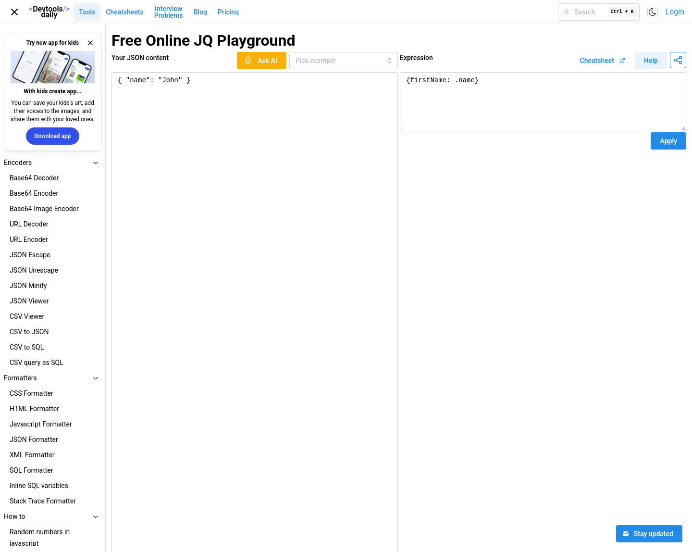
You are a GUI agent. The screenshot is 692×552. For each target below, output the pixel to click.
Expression (416, 58)
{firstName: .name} (543, 101)
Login (675, 11)
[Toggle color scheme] (652, 12)
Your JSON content (140, 58)
